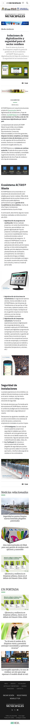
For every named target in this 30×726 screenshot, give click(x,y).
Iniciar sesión (8, 695)
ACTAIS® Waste (12, 115)
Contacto (20, 689)
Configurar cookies (21, 718)
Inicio (6, 683)
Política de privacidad (11, 716)
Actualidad (22, 683)
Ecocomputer (12, 110)
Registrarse (22, 695)
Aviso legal (21, 716)
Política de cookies (9, 718)
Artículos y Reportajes (11, 686)
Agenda (24, 686)
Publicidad (10, 689)
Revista (13, 683)
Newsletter (15, 698)
